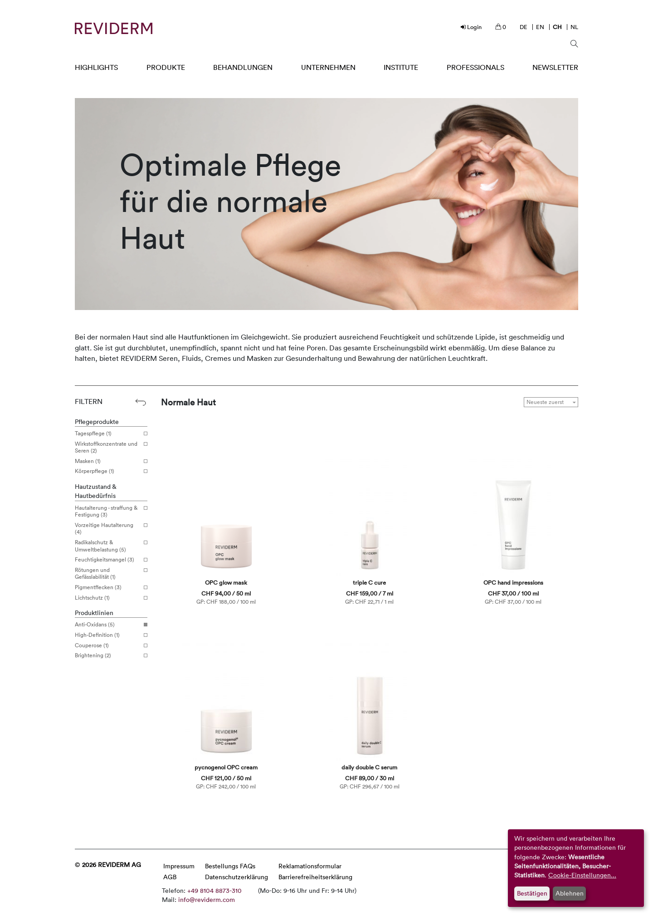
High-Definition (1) (108, 635)
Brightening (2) (108, 655)
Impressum (179, 866)
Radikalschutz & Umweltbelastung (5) (108, 546)
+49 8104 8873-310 (214, 890)
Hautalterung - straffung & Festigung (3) (108, 511)
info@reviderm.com (206, 899)
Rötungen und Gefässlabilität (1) (108, 573)
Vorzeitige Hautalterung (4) (108, 529)
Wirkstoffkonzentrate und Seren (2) (108, 447)
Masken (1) (108, 461)
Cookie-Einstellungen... (582, 875)
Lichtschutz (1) (108, 597)
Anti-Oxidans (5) (108, 624)
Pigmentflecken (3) (108, 587)
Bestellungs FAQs (230, 866)
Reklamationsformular (309, 866)
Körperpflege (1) (108, 471)
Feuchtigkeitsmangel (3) (108, 559)
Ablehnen (570, 893)
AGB (169, 876)
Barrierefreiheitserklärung (315, 876)
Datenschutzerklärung (236, 876)
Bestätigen (532, 893)
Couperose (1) (108, 645)
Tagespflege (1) (108, 433)
